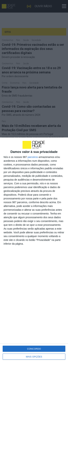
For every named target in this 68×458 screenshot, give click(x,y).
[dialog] (34, 297)
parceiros (33, 157)
